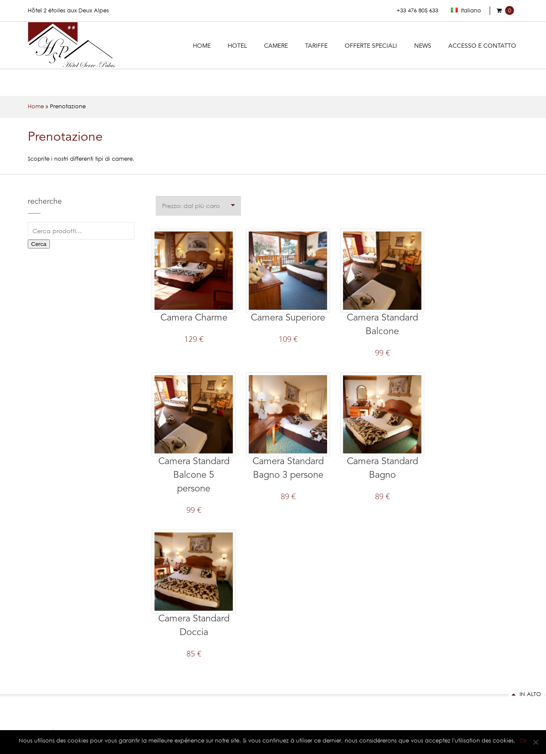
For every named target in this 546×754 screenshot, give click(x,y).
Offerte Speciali (371, 46)
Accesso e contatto (482, 46)
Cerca (38, 244)
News (422, 46)
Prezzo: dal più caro (191, 206)
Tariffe (316, 46)
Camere (276, 46)
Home (202, 46)
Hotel (237, 46)
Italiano (466, 10)
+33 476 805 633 (417, 10)
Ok (523, 740)
